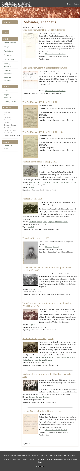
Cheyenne (48, 54)
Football (31, 187)
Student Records (10, 43)
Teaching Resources (7, 65)
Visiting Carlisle (10, 102)
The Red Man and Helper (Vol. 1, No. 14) (43, 132)
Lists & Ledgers (9, 59)
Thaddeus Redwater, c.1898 (36, 238)
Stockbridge (32, 222)
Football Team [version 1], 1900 (38, 338)
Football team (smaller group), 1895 (40, 161)
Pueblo (48, 182)
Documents (8, 55)
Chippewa (51, 222)
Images (6, 47)
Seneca (43, 182)
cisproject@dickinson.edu (12, 135)
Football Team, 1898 (32, 198)
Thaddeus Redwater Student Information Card (45, 67)
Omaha (61, 182)
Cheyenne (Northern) (59, 54)
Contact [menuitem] (75, 4)
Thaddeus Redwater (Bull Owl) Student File (44, 30)
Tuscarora (73, 182)
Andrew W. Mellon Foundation (52, 455)
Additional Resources (8, 79)
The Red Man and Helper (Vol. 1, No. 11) (42, 102)
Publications (8, 51)
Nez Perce (37, 182)
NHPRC (72, 455)
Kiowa (31, 182)
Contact (6, 90)
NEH (64, 455)
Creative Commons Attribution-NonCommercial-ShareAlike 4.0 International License (49, 459)
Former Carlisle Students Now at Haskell (42, 411)
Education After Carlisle (53, 430)
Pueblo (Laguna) (39, 360)
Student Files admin (8, 147)
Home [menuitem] (68, 4)
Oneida (66, 182)
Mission (72, 357)
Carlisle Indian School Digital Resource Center (17, 4)
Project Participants (8, 96)
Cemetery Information (8, 72)
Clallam (65, 222)
